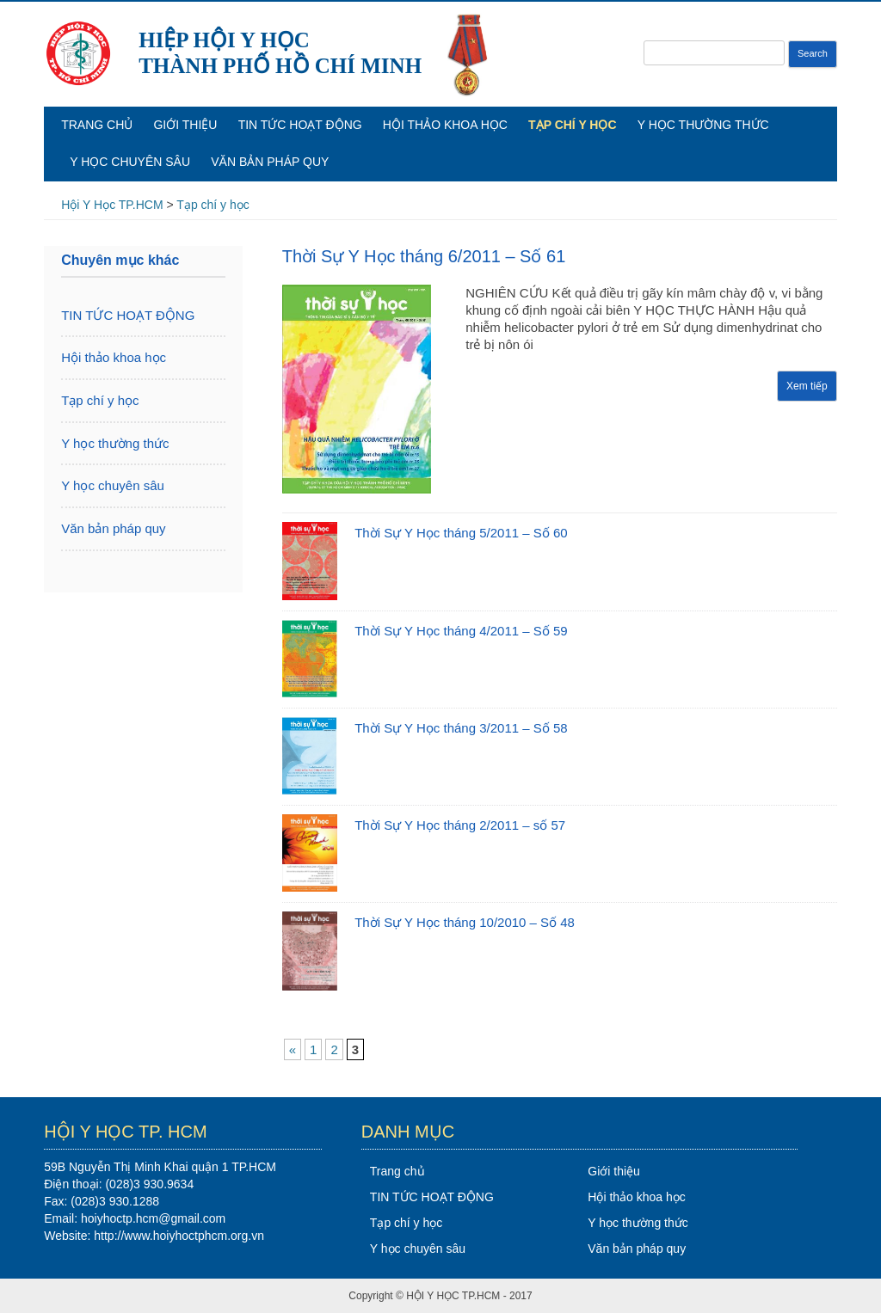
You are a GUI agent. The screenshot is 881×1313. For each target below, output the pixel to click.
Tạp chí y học (572, 125)
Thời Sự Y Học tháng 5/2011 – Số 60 (460, 532)
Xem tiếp (807, 386)
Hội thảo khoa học (445, 125)
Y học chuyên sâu (130, 162)
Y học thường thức (703, 125)
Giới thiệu (185, 125)
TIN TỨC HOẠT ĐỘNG (300, 125)
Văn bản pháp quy (270, 162)
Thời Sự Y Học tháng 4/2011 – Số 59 (460, 630)
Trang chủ (96, 125)
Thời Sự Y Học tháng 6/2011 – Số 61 (424, 256)
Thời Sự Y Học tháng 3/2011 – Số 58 (460, 728)
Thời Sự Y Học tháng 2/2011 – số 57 (459, 825)
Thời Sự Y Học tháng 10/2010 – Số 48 (464, 922)
